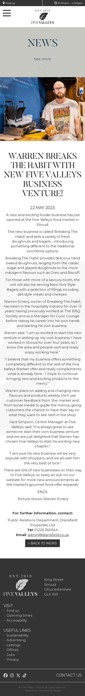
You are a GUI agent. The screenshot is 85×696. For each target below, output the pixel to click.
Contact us (69, 675)
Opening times (19, 615)
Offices (13, 650)
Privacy (13, 659)
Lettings (13, 645)
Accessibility (17, 620)
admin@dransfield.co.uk (48, 535)
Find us (8, 3)
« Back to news (42, 543)
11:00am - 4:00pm (68, 3)
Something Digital (50, 690)
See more (42, 61)
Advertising (16, 640)
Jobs (11, 655)
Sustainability (18, 635)
